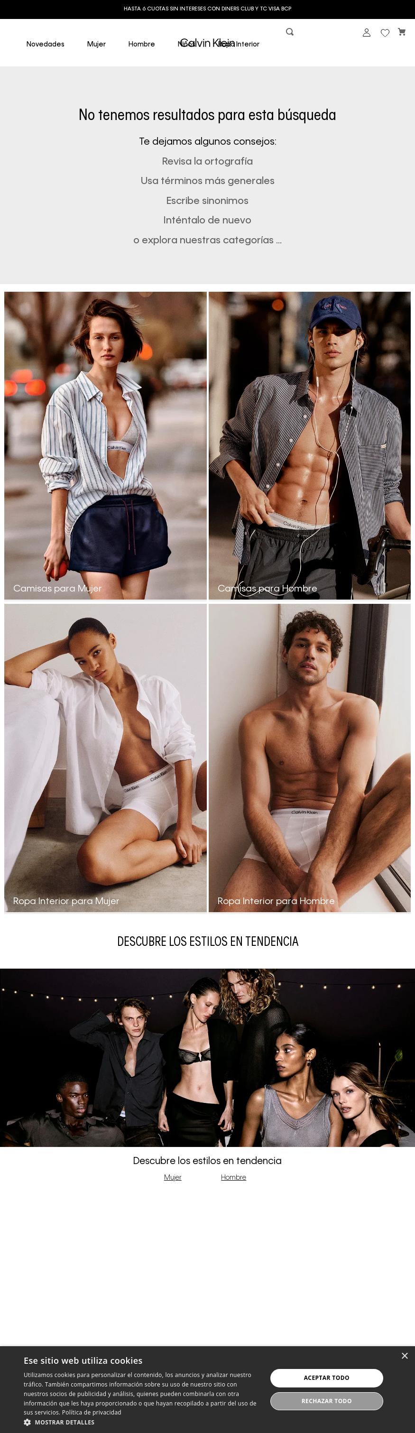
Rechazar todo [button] (327, 1401)
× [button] (404, 1356)
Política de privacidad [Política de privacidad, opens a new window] (91, 1412)
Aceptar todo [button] (327, 1378)
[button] (290, 34)
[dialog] (207, 1389)
